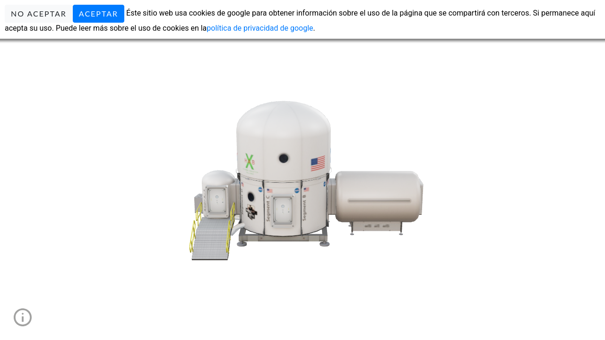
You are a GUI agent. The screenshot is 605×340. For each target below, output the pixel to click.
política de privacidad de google (260, 28)
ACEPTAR (98, 13)
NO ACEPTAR (39, 13)
